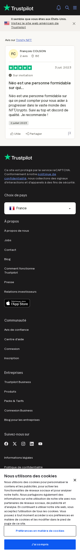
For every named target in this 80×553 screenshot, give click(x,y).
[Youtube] (40, 443)
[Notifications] (59, 7)
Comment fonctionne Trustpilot (19, 271)
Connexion (12, 349)
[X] (15, 443)
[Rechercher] (67, 7)
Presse (9, 282)
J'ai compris (40, 544)
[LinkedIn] (32, 443)
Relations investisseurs (20, 292)
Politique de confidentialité (23, 467)
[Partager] (34, 134)
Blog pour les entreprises (22, 420)
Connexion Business (18, 410)
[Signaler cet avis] (69, 133)
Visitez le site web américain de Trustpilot (35, 25)
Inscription (11, 358)
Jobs (7, 240)
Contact (10, 250)
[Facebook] (6, 443)
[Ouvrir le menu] (75, 7)
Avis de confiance (16, 330)
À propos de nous (16, 231)
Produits (10, 391)
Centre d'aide (14, 339)
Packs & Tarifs (14, 401)
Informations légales (18, 457)
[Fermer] (74, 23)
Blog (7, 259)
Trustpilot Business (17, 382)
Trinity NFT (24, 40)
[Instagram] (23, 443)
